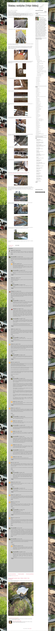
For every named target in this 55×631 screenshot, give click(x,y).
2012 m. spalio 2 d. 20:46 (18, 456)
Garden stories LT (38, 170)
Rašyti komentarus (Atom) (15, 575)
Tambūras (37, 126)
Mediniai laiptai (38, 178)
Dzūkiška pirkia (38, 139)
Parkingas (37, 111)
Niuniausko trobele (38, 144)
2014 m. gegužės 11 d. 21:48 (21, 551)
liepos (38, 78)
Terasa (37, 128)
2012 (37, 55)
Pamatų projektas (39, 74)
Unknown (14, 401)
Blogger (30, 628)
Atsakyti (12, 254)
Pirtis (36, 113)
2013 (37, 54)
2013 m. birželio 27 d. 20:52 (19, 401)
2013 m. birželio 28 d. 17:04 (21, 488)
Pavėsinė (37, 112)
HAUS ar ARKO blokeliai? (39, 176)
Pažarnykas (12, 291)
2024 (37, 42)
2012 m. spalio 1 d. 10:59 (18, 431)
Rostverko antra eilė (39, 60)
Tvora (37, 130)
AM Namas (37, 165)
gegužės (38, 80)
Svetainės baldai (38, 168)
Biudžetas (37, 91)
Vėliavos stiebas (38, 160)
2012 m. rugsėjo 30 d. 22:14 (21, 378)
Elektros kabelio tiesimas (40, 66)
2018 (37, 48)
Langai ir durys (38, 103)
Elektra (37, 93)
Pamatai (11, 246)
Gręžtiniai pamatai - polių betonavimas (41, 70)
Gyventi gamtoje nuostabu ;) (39, 148)
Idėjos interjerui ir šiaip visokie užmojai (41, 96)
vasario (38, 83)
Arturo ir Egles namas (39, 162)
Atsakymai (13, 262)
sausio (38, 84)
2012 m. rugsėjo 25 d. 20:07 (18, 263)
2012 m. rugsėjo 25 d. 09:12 (19, 256)
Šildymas (37, 122)
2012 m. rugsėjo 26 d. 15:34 (17, 291)
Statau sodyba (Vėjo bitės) (23, 5)
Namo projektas (38, 109)
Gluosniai (38, 64)
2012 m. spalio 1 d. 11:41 (21, 436)
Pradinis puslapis (38, 14)
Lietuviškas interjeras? (39, 106)
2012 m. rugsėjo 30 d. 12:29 (16, 362)
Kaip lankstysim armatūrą (40, 65)
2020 (37, 46)
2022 (37, 44)
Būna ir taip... (37, 92)
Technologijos (38, 127)
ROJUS (12, 517)
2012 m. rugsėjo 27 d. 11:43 (19, 308)
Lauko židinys (38, 105)
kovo (37, 82)
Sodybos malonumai (38, 120)
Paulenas (12, 250)
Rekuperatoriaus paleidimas (39, 140)
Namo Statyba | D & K (39, 175)
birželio (38, 79)
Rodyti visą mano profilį (38, 37)
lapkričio (38, 57)
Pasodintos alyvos (39, 75)
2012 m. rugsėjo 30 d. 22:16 (21, 416)
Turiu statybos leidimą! (39, 69)
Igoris (13, 263)
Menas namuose (38, 108)
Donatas (14, 431)
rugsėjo (38, 59)
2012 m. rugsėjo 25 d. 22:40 (21, 270)
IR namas (37, 150)
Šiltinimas (37, 123)
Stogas (37, 121)
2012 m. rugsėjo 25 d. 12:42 (17, 277)
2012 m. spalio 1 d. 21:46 (18, 444)
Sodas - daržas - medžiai (39, 119)
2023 (37, 43)
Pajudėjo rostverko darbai (40, 63)
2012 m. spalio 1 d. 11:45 (21, 472)
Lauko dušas (37, 104)
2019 (37, 47)
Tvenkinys (37, 129)
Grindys (37, 95)
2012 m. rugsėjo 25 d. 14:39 (21, 284)
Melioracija (37, 107)
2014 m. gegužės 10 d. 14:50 (19, 545)
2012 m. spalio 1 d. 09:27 (16, 462)
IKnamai (37, 157)
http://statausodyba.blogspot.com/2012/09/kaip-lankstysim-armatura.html (18, 173)
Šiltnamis (37, 124)
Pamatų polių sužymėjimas (40, 73)
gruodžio (38, 56)
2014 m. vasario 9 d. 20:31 (21, 509)
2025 (37, 41)
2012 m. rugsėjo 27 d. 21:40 (21, 337)
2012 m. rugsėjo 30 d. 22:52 (21, 425)
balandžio (38, 81)
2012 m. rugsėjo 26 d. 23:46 (21, 300)
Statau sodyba (13, 256)
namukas (12, 277)
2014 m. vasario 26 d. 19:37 (16, 517)
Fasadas (37, 94)
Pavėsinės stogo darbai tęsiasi (40, 67)
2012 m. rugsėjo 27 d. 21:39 (21, 318)
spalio (38, 58)
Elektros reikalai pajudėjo (40, 68)
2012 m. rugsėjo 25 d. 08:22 (17, 250)
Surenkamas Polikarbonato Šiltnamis (40, 163)
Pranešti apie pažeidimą (39, 136)
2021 (37, 45)
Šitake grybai (37, 125)
